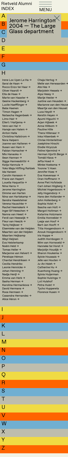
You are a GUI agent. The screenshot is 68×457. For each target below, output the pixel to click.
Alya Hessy (46, 98)
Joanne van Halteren (16, 147)
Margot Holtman (49, 214)
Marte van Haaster (15, 101)
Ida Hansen (9, 175)
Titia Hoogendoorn (51, 232)
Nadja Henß (11, 278)
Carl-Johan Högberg (51, 190)
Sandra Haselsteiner (14, 204)
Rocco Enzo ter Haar (16, 91)
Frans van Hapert (13, 183)
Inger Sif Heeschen (15, 214)
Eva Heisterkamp (13, 246)
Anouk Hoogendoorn (52, 236)
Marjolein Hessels (50, 94)
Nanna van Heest (14, 218)
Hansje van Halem (14, 133)
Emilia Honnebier (50, 221)
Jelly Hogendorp (49, 197)
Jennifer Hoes (47, 175)
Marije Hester (47, 101)
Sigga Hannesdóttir (15, 165)
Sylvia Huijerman (48, 278)
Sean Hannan (12, 161)
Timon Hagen (12, 115)
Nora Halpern (10, 144)
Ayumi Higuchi (48, 123)
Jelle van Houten (49, 264)
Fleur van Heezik (14, 225)
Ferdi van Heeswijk (15, 221)
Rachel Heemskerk (15, 211)
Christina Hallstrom (16, 140)
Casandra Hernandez (16, 299)
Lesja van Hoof (48, 225)
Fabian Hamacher (14, 154)
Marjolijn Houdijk (50, 253)
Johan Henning (13, 275)
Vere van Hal (11, 130)
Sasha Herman (12, 285)
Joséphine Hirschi (48, 147)
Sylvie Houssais (48, 260)
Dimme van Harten (14, 197)
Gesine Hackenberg (15, 105)
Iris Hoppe (45, 239)
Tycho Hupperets (48, 292)
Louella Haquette (14, 186)
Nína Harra (10, 190)
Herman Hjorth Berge (52, 158)
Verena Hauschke (14, 207)
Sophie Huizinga (49, 282)
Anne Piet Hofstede (50, 186)
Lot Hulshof (45, 285)
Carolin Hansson (14, 179)
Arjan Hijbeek (47, 126)
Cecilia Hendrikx (12, 267)
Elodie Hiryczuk (47, 151)
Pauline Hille (45, 133)
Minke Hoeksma (49, 168)
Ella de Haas (11, 98)
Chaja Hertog (47, 84)
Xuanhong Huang (50, 275)
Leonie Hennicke (14, 271)
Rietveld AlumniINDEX (21, 8)
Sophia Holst (47, 207)
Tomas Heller (11, 253)
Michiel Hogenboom (51, 193)
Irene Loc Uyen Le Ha (17, 84)
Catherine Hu (47, 271)
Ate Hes (44, 91)
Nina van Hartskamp (16, 200)
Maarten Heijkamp (13, 239)
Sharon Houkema (50, 257)
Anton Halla (9, 137)
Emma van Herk (13, 282)
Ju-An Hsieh (46, 267)
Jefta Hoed (46, 165)
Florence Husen (49, 296)
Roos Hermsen (12, 296)
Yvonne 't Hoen (47, 172)
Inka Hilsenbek (48, 140)
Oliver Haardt (12, 94)
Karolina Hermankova (17, 289)
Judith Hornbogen (50, 243)
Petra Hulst (46, 289)
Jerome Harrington (13, 193)
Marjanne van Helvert (17, 257)
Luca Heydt (46, 115)
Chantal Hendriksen (16, 264)
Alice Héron (10, 303)
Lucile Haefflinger (14, 108)
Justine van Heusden (52, 105)
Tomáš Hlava (47, 161)
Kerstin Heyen (48, 119)
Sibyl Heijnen (10, 243)
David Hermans (13, 292)
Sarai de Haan (12, 87)
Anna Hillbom (47, 130)
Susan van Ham (13, 151)
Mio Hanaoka (12, 158)
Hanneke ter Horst (50, 250)
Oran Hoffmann (49, 183)
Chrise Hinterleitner (50, 144)
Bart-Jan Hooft (48, 229)
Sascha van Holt (49, 211)
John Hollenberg (49, 204)
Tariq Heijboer (12, 229)
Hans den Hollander (51, 200)
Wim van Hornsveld (51, 246)
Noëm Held (10, 250)
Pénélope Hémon (12, 260)
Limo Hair (9, 123)
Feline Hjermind (49, 154)
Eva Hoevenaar (48, 179)
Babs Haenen (10, 112)
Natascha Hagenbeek (17, 119)
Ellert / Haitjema (13, 126)
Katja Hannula (12, 168)
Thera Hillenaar (49, 137)
